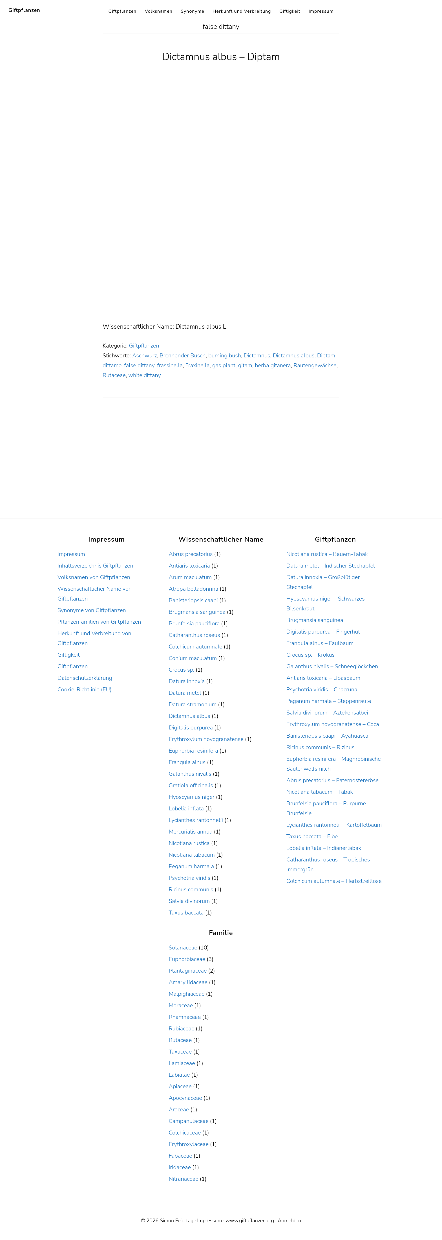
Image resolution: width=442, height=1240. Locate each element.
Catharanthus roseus (194, 635)
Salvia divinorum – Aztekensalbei (327, 712)
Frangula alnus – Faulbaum (319, 643)
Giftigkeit (69, 655)
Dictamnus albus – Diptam (221, 57)
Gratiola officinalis (191, 785)
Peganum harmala (191, 866)
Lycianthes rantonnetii (196, 820)
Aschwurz (144, 355)
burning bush (224, 355)
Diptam (326, 355)
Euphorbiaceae (187, 959)
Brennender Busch (182, 355)
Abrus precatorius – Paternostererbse (332, 780)
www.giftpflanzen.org (250, 1220)
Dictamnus (257, 355)
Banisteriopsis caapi (193, 600)
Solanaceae (183, 947)
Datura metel (185, 693)
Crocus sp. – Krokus (310, 655)
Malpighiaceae (186, 994)
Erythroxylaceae (189, 1144)
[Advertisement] (221, 279)
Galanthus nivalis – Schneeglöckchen (332, 666)
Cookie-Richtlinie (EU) (85, 689)
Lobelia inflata (186, 808)
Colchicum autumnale (195, 646)
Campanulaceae (188, 1121)
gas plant (223, 365)
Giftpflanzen (24, 10)
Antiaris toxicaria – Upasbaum (323, 678)
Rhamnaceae (185, 1017)
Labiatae (179, 1075)
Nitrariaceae (183, 1179)
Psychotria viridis (189, 878)
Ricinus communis (191, 889)
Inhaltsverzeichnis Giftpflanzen (95, 566)
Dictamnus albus (293, 355)
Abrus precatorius (191, 554)
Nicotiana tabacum (192, 855)
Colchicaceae (185, 1132)
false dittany (139, 365)
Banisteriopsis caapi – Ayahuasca (327, 736)
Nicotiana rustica (189, 843)
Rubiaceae (181, 1028)
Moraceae (181, 1005)
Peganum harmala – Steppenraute (328, 701)
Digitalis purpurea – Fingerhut (323, 632)
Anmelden (289, 1220)
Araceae (179, 1109)
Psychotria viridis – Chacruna (321, 689)
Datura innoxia (187, 681)
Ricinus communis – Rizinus (320, 747)
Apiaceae (180, 1086)
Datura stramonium (192, 704)
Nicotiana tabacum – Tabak (319, 792)
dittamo (112, 365)
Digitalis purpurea (191, 727)
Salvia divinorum (189, 901)
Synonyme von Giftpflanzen (92, 610)
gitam (245, 365)
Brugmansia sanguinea (197, 612)
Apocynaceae (185, 1098)
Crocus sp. (181, 670)
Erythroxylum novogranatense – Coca (332, 724)
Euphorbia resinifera (193, 751)
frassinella (170, 365)
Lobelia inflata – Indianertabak (323, 848)
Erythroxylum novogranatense (206, 739)
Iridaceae (180, 1167)
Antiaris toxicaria (189, 566)
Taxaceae (180, 1052)
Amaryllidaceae (188, 982)
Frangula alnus (187, 762)
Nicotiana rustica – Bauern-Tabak (327, 554)
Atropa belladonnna (193, 589)
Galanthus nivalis (190, 774)
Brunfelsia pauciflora (194, 623)
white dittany (144, 375)
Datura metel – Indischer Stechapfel (330, 566)
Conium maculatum (193, 658)
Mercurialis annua (190, 832)
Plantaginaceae (188, 971)
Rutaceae (114, 375)
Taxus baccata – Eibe (312, 836)
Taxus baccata (186, 912)
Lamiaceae (182, 1063)
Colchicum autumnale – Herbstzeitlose (334, 881)
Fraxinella (197, 365)
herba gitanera (273, 365)
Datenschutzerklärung (85, 678)
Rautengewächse (314, 365)
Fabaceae (180, 1156)
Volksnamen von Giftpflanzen (94, 577)
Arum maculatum (190, 577)
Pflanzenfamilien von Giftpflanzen (99, 622)
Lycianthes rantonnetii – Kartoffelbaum (334, 825)
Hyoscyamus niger (191, 797)
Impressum (71, 554)
